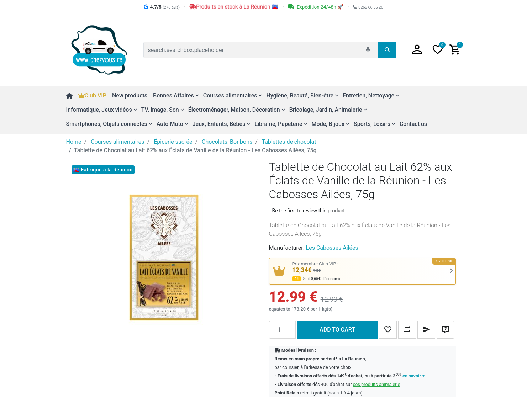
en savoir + (413, 375)
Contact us (413, 124)
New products (129, 95)
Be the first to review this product (308, 210)
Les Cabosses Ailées (332, 247)
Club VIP (92, 95)
